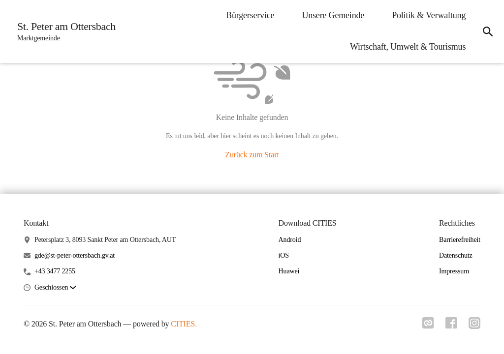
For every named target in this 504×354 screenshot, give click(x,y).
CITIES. (184, 324)
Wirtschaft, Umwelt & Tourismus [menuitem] (407, 47)
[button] (55, 288)
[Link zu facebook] (451, 326)
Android (290, 239)
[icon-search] (487, 31)
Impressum (454, 271)
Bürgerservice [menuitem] (249, 15)
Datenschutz (455, 255)
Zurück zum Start (252, 154)
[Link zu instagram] (474, 326)
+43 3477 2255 (54, 271)
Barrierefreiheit (459, 239)
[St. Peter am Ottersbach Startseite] (64, 31)
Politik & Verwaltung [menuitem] (428, 15)
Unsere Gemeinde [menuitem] (332, 15)
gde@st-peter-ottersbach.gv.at (74, 255)
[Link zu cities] (427, 326)
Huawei (289, 271)
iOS (284, 255)
